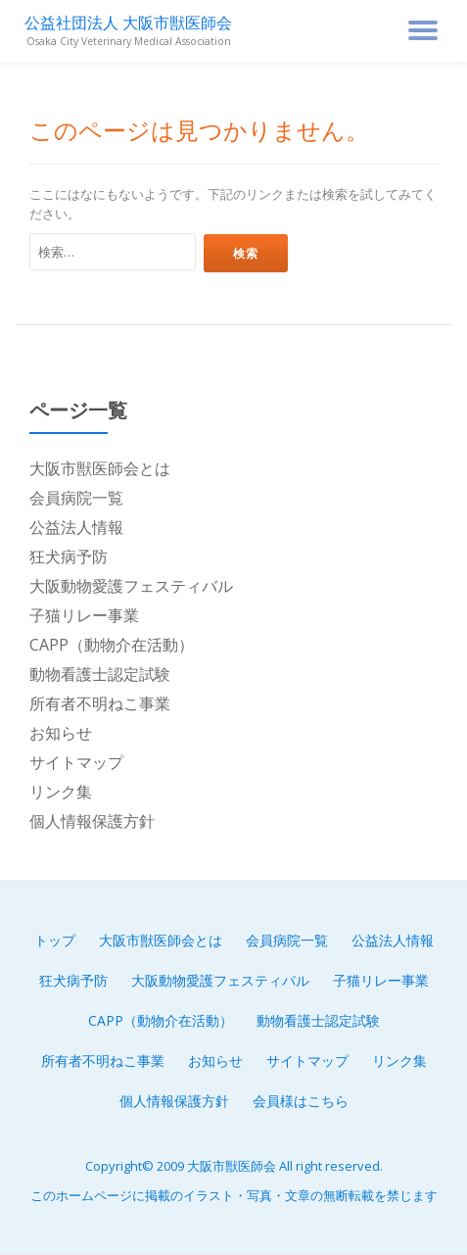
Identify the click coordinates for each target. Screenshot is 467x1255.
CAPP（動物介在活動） (111, 644)
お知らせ (60, 733)
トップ (54, 940)
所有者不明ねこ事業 (99, 703)
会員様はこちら (301, 1100)
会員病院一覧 (76, 497)
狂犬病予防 (68, 556)
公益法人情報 (76, 527)
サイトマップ (76, 762)
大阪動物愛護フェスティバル (131, 586)
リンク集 (60, 791)
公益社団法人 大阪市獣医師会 (128, 23)
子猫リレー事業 (84, 615)
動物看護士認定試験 (99, 674)
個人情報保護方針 (92, 821)
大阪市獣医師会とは (99, 468)
